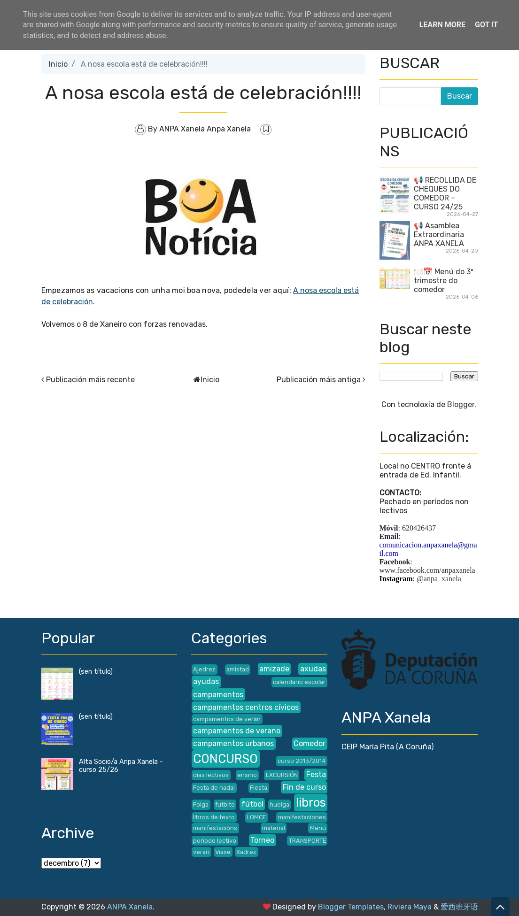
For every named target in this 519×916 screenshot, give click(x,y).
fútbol (252, 804)
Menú (318, 827)
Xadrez (246, 851)
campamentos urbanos (233, 743)
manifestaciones (302, 817)
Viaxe (223, 851)
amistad (237, 669)
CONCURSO (225, 759)
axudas (313, 668)
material (273, 827)
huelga (279, 804)
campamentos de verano (236, 730)
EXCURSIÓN (282, 774)
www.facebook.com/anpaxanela (427, 570)
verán (201, 851)
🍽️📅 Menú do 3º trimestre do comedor (443, 280)
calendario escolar (299, 681)
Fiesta (258, 787)
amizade (274, 668)
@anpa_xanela (439, 579)
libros (311, 802)
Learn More (442, 24)
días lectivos (211, 774)
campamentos (218, 694)
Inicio (58, 64)
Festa (316, 774)
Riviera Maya (409, 906)
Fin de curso (304, 787)
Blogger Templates (351, 906)
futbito (225, 804)
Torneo (262, 840)
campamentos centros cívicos (246, 707)
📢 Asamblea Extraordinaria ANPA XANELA (439, 234)
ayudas (206, 681)
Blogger (460, 404)
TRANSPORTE (307, 840)
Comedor (309, 743)
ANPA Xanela (130, 906)
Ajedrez (204, 669)
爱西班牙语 (459, 906)
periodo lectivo (214, 840)
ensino (247, 774)
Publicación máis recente (90, 379)
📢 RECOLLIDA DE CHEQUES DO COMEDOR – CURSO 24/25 (445, 193)
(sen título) (96, 672)
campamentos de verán (227, 719)
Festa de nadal (214, 787)
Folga (201, 804)
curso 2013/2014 (301, 760)
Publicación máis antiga (319, 379)
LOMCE (256, 817)
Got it (486, 24)
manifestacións (215, 827)
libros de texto (214, 817)
